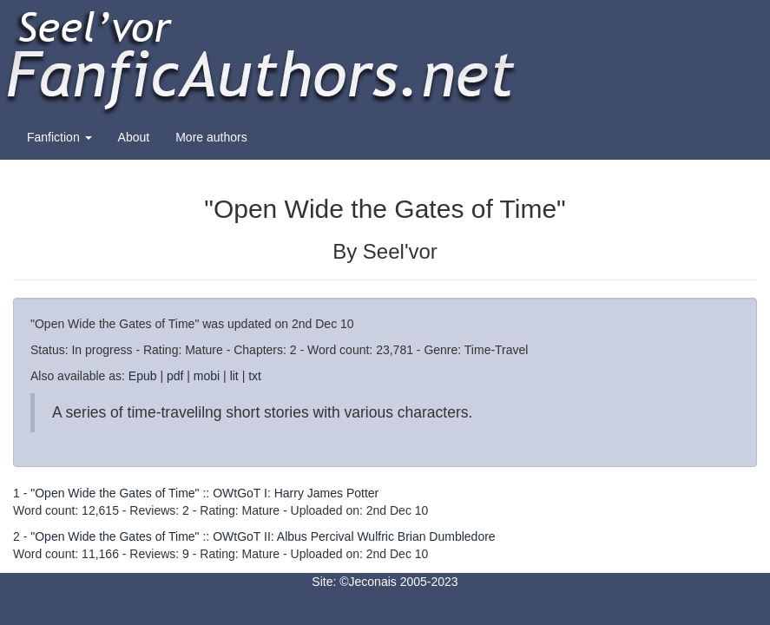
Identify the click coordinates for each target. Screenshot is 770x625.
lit (234, 376)
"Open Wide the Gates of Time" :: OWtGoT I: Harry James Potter (204, 493)
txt (254, 376)
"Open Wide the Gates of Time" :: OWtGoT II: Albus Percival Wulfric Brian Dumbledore (262, 536)
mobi (207, 376)
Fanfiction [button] (59, 137)
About (134, 137)
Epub (142, 376)
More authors (211, 137)
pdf (175, 376)
